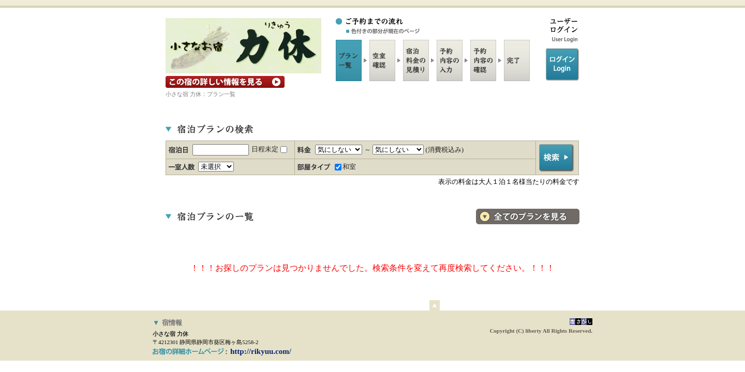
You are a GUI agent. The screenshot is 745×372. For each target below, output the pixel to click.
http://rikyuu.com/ (260, 351)
